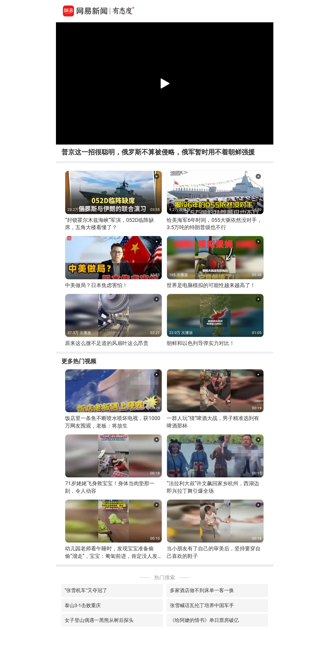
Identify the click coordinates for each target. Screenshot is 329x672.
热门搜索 (164, 577)
